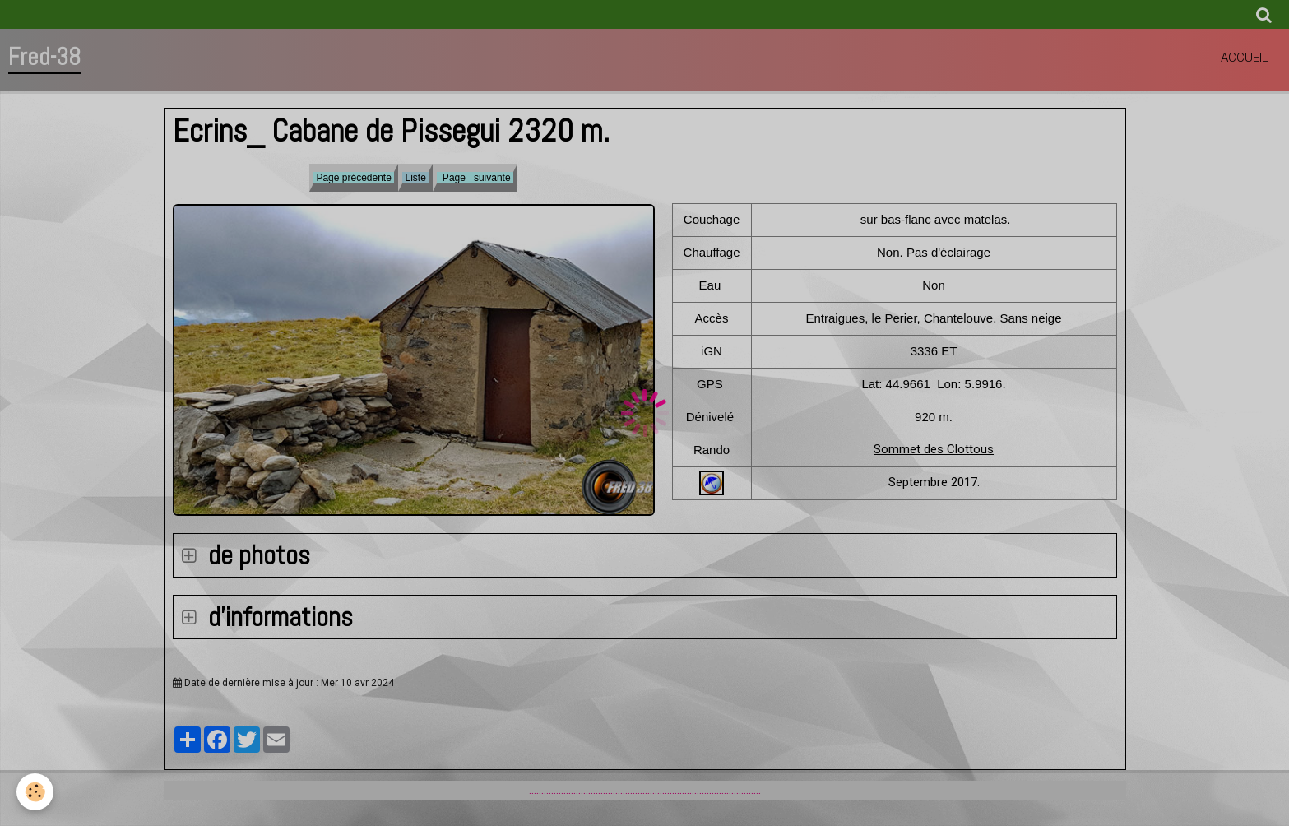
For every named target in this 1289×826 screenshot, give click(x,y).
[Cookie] (34, 791)
